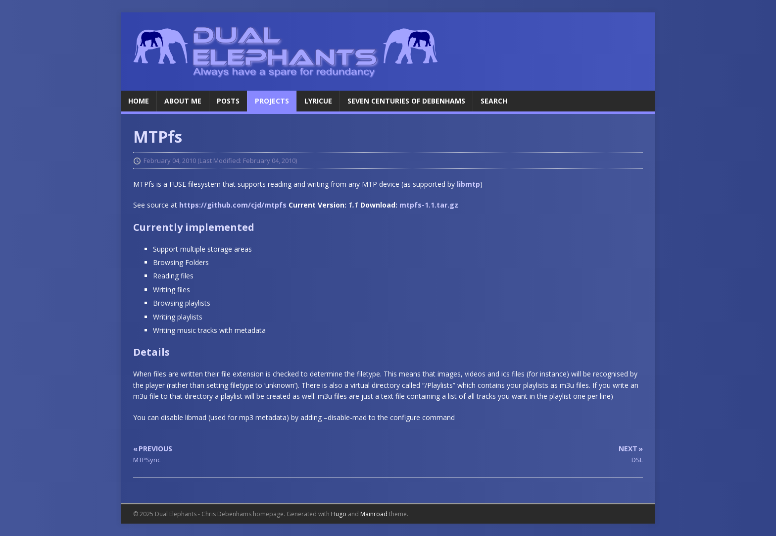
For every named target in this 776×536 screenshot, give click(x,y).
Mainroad (374, 514)
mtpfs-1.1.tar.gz (428, 205)
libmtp (468, 184)
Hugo (338, 514)
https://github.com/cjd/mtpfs (233, 205)
